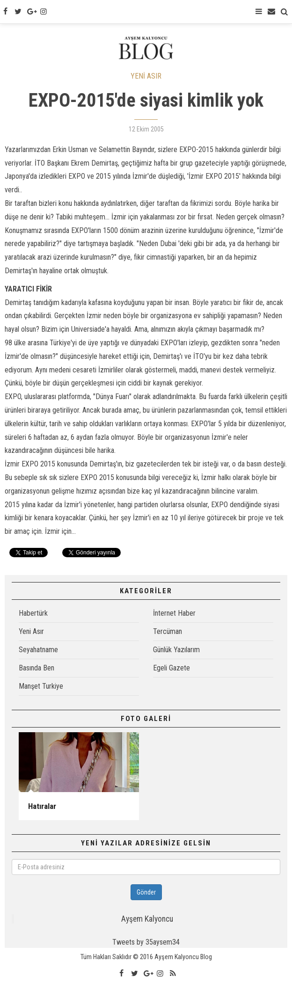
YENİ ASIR (146, 76)
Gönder (146, 892)
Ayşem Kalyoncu (147, 919)
